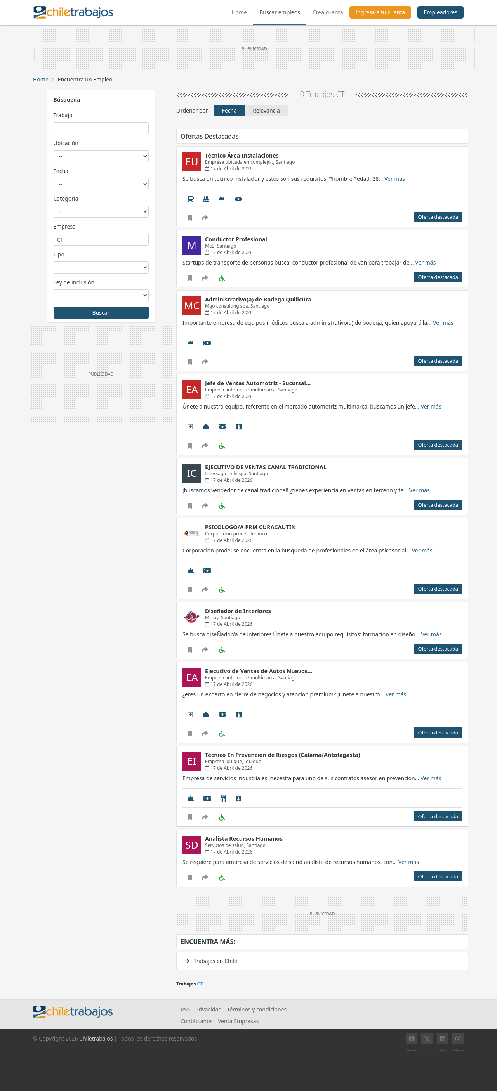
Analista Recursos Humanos (243, 838)
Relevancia (266, 110)
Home (242, 11)
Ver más (394, 178)
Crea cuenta (328, 12)
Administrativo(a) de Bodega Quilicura (258, 299)
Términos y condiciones (257, 1009)
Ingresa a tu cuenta (380, 12)
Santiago (285, 162)
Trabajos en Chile (210, 961)
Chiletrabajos (96, 1038)
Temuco (258, 533)
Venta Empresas (238, 1021)
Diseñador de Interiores (238, 611)
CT (340, 94)
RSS (185, 1009)
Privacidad (208, 1009)
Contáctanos (196, 1021)
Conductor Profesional (236, 239)
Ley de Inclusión (74, 282)
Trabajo (63, 115)
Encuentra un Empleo (85, 79)
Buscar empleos (279, 12)
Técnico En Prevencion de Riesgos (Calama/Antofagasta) (282, 755)
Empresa (65, 226)
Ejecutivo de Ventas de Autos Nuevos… (259, 671)
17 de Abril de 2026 (228, 168)
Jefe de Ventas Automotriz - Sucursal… (258, 383)
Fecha (61, 171)
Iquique (252, 761)
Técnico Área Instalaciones (242, 155)
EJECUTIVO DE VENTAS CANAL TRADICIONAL (266, 467)
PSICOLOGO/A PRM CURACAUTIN (250, 527)
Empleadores (440, 12)
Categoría (66, 198)
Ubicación (66, 143)
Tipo (59, 254)
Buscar (101, 312)
